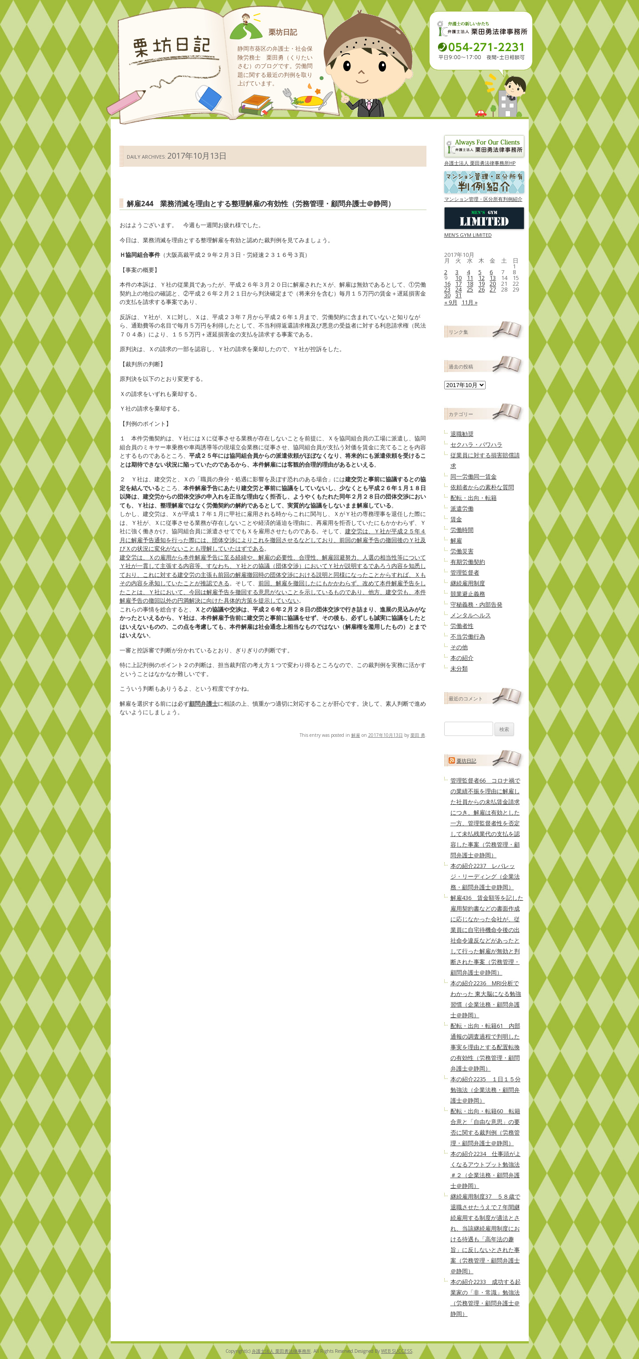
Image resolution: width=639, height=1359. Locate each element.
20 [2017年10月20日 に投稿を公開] (493, 284)
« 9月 (451, 302)
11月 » (470, 302)
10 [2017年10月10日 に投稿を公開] (458, 278)
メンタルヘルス (470, 615)
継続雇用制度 (467, 583)
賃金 (456, 519)
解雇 (355, 735)
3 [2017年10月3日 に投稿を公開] (456, 272)
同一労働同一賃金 (473, 476)
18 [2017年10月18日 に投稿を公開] (470, 284)
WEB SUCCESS (396, 1351)
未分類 (459, 668)
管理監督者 (464, 572)
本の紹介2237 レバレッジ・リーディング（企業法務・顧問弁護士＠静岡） (485, 876)
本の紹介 (462, 658)
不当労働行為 (467, 636)
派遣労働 (462, 508)
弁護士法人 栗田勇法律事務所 (281, 1351)
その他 (459, 647)
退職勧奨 (462, 434)
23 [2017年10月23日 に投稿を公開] (447, 289)
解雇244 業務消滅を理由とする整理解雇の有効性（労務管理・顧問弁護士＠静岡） (261, 203)
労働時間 (462, 530)
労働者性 (462, 626)
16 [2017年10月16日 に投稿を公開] (447, 284)
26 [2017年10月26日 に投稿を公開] (481, 289)
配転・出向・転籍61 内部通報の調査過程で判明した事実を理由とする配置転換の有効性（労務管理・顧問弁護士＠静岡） (485, 1047)
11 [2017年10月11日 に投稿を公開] (470, 278)
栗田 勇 (417, 735)
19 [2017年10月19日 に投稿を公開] (481, 284)
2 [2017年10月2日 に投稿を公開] (445, 272)
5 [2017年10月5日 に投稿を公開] (480, 272)
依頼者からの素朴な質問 (482, 487)
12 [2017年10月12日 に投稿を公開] (481, 278)
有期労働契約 (467, 562)
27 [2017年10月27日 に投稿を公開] (493, 289)
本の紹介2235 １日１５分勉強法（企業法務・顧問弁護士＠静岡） (485, 1089)
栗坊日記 (283, 32)
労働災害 (462, 551)
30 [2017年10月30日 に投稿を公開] (447, 295)
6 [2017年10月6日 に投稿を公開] (491, 272)
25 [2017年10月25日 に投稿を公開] (470, 289)
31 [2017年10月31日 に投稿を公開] (458, 295)
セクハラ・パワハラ (476, 444)
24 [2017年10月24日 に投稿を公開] (458, 289)
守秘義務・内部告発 (476, 604)
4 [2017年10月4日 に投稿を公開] (468, 272)
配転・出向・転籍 (473, 498)
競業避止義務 (467, 594)
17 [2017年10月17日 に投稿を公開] (458, 284)
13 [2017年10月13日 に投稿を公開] (493, 278)
